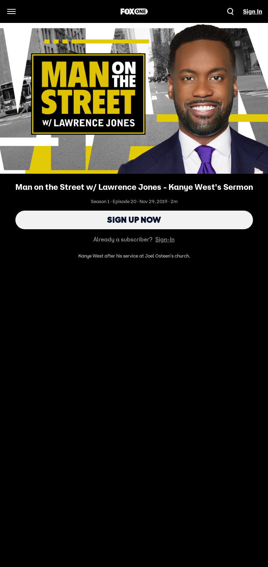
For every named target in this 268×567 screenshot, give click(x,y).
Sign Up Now (134, 220)
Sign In (252, 11)
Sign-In (165, 239)
